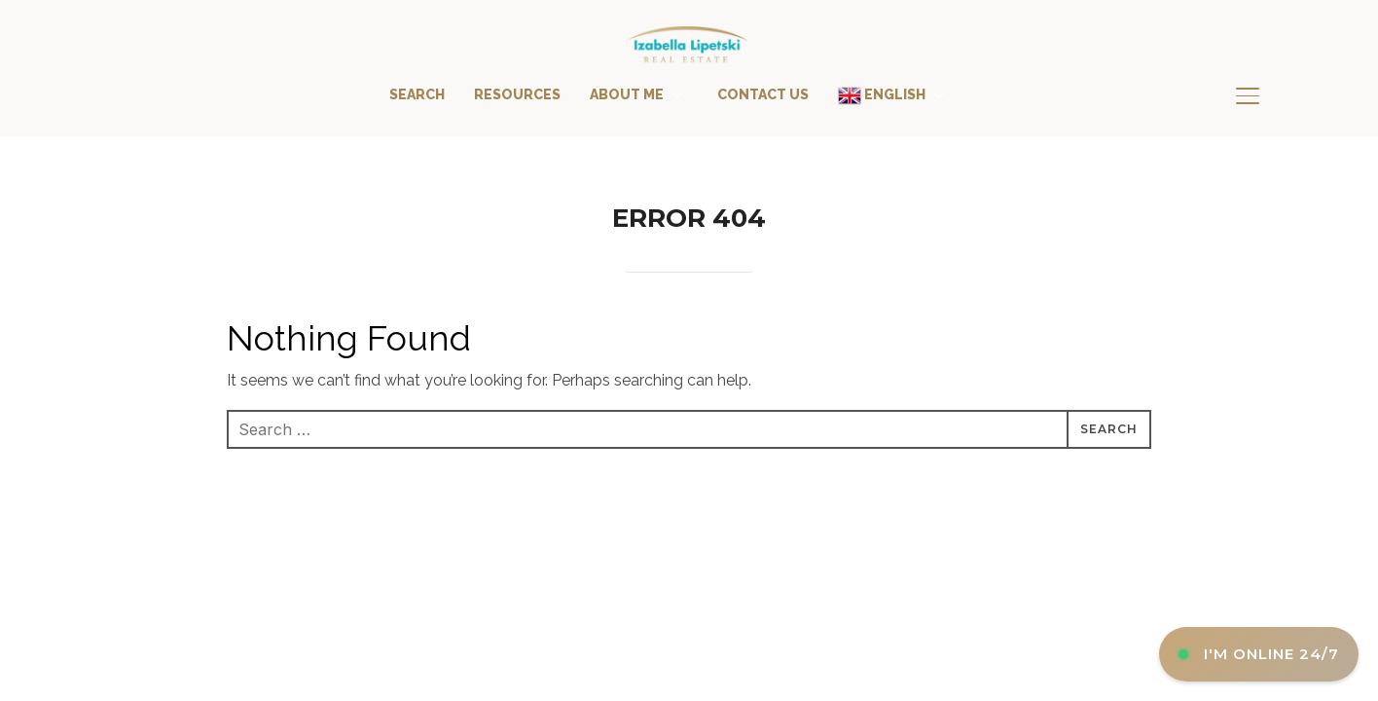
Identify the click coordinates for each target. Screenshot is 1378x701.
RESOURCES (517, 94)
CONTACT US (763, 94)
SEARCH (417, 94)
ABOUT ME (627, 94)
